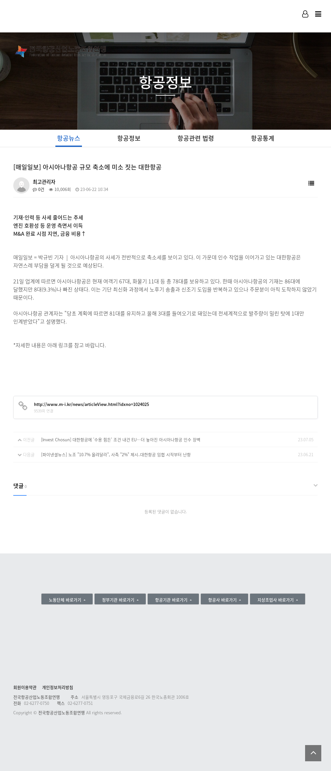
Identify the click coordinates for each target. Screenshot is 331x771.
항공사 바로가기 (223, 600)
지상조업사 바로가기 (276, 600)
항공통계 (262, 138)
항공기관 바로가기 (172, 600)
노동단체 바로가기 (66, 600)
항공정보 (129, 138)
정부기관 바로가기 (119, 600)
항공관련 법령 (195, 138)
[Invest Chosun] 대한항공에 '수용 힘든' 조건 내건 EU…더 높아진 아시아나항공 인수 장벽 (120, 439)
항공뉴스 (68, 138)
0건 (38, 189)
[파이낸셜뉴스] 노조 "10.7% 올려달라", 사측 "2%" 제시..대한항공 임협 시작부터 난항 (116, 454)
